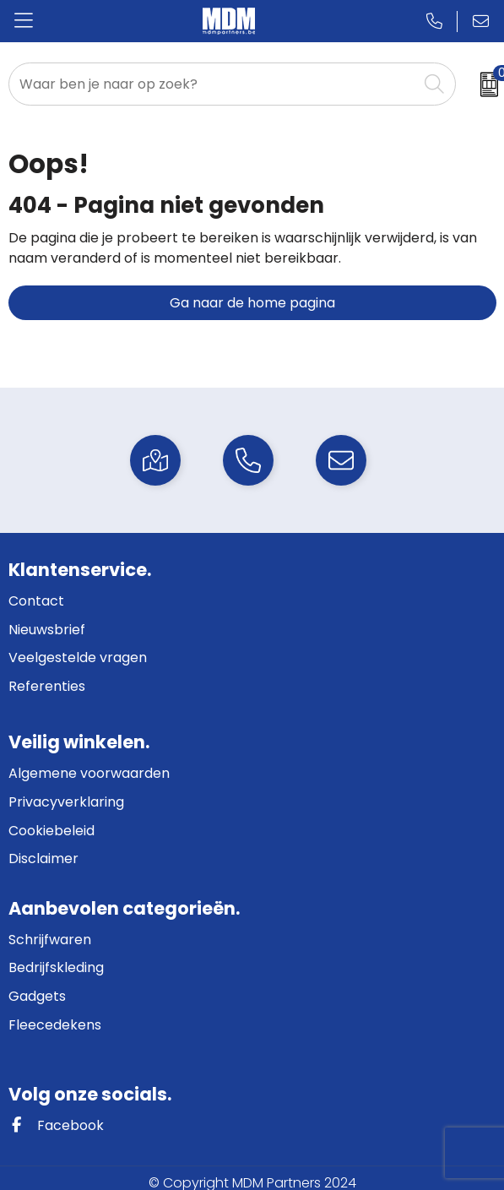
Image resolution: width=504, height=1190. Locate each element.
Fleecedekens (54, 1025)
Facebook (56, 1125)
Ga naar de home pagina (252, 302)
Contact (36, 601)
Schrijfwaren (49, 939)
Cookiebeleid (51, 830)
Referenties (46, 686)
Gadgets (37, 996)
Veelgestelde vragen (77, 657)
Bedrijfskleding (56, 967)
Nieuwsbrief (46, 629)
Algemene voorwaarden (89, 773)
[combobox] (213, 84)
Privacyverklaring (66, 802)
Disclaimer (43, 858)
